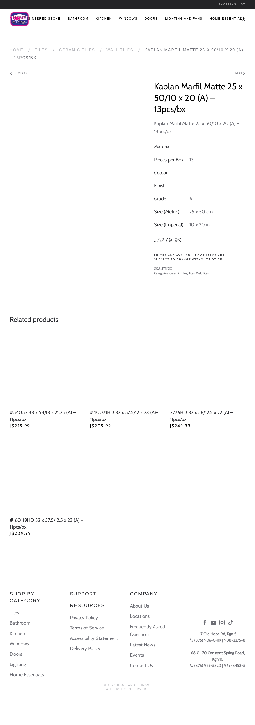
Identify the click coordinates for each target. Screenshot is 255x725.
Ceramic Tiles (77, 50)
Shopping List (232, 4)
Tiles (15, 18)
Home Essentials (227, 18)
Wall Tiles (119, 50)
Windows (128, 18)
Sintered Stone (44, 18)
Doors (151, 18)
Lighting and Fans (183, 18)
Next (240, 73)
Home (16, 50)
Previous (18, 73)
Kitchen (104, 18)
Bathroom (78, 18)
